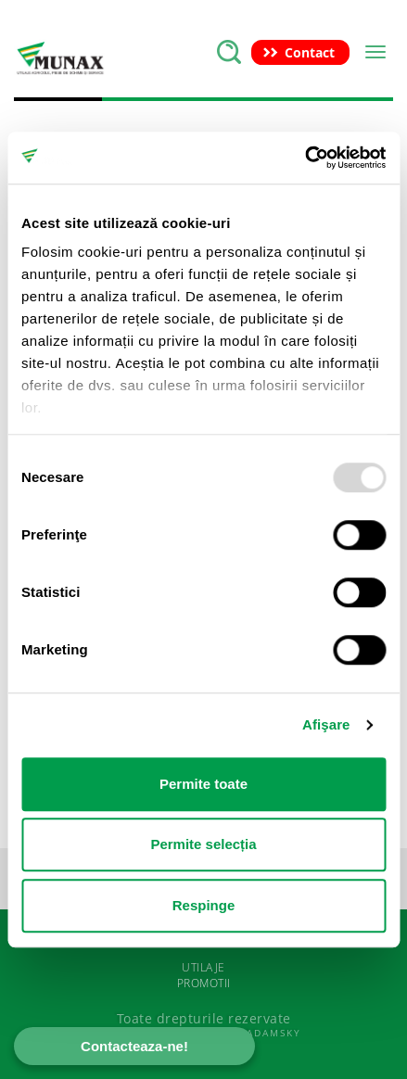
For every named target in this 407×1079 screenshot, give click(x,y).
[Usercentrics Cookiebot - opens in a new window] (304, 158)
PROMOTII (204, 983)
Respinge (203, 905)
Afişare (326, 724)
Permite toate (203, 784)
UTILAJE (203, 967)
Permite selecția (203, 844)
